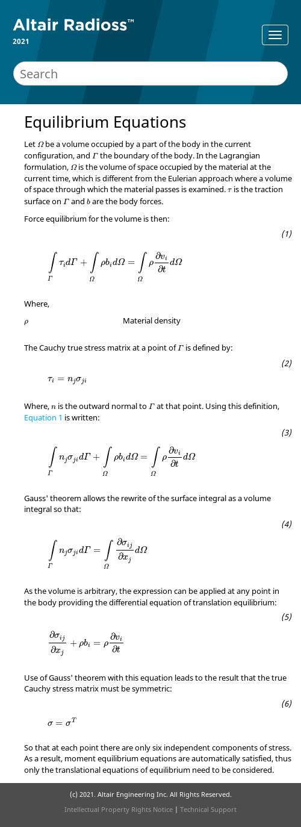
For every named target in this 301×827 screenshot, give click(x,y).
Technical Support (208, 809)
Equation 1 (43, 417)
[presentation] (40, 144)
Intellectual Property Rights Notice (118, 809)
